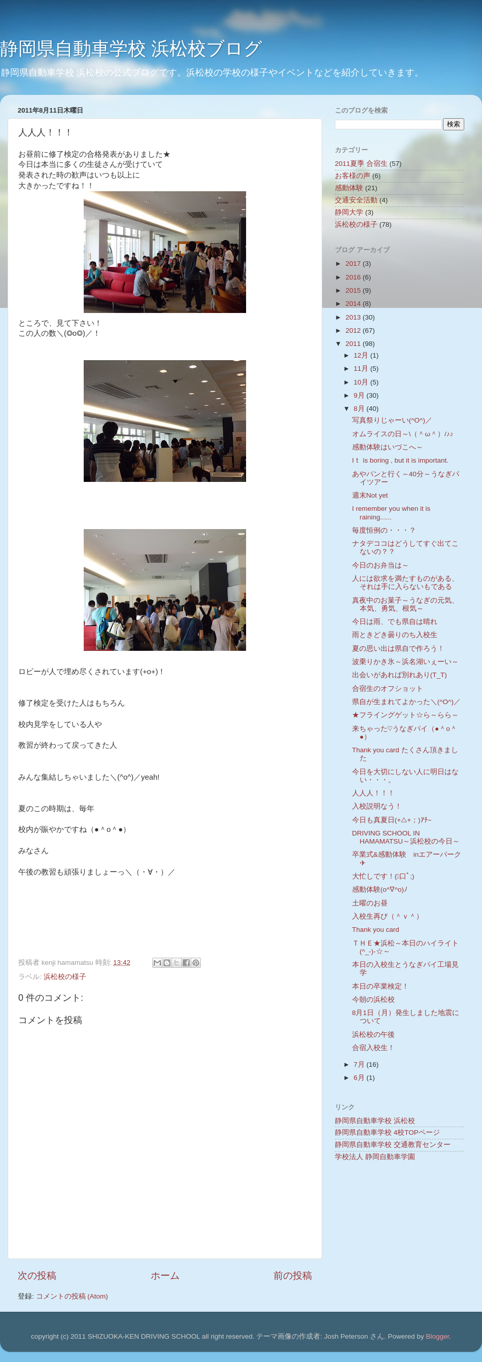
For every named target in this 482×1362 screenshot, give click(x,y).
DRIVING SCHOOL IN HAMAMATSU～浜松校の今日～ (406, 837)
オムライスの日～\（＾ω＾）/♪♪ (403, 434)
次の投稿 (37, 1275)
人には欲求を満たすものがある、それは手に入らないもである (405, 582)
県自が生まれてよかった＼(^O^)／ (406, 702)
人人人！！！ (373, 793)
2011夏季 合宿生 (361, 163)
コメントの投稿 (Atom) (72, 1296)
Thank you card (375, 929)
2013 (354, 317)
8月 (360, 408)
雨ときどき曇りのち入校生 (394, 635)
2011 (354, 343)
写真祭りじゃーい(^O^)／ (392, 420)
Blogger (437, 1336)
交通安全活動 (356, 200)
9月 (360, 395)
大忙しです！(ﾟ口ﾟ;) (383, 876)
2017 (354, 263)
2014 (354, 303)
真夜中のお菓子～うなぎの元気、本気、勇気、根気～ (405, 604)
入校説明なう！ (377, 806)
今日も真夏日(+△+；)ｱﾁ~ (392, 820)
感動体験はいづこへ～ (387, 447)
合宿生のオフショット (387, 688)
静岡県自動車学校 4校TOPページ (387, 1132)
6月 (360, 1077)
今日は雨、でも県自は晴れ (394, 621)
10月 (362, 382)
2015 (354, 290)
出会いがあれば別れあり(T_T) (399, 675)
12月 (362, 355)
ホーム (165, 1275)
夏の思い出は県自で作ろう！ (398, 648)
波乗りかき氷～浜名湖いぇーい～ (405, 662)
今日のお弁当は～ (380, 565)
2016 (354, 277)
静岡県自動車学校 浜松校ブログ (131, 48)
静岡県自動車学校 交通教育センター (393, 1144)
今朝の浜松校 (373, 999)
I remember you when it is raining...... (391, 512)
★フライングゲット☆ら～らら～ (405, 715)
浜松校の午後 (373, 1034)
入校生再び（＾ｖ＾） (387, 916)
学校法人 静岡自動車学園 (375, 1157)
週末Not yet (370, 495)
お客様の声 (352, 176)
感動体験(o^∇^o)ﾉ (379, 889)
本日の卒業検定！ (380, 986)
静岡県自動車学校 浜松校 (375, 1121)
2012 (354, 330)
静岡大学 (349, 212)
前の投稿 (292, 1275)
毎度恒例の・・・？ (384, 530)
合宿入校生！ (373, 1048)
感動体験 (349, 188)
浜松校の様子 (65, 977)
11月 (362, 368)
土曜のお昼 (370, 903)
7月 (360, 1064)
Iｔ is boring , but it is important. (400, 460)
